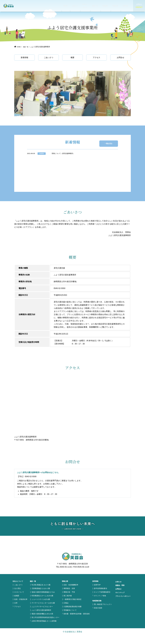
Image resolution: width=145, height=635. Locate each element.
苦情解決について (70, 610)
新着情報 (24, 57)
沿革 (15, 603)
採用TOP (97, 585)
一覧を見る (111, 142)
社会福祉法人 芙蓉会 (13, 6)
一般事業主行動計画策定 (72, 599)
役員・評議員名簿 (20, 599)
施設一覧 (88, 6)
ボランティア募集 (100, 595)
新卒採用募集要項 (100, 588)
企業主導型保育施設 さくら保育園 (44, 621)
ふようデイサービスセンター (42, 606)
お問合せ (120, 57)
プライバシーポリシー (123, 596)
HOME (59, 6)
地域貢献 (97, 6)
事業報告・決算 (69, 588)
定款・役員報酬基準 (71, 585)
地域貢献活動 (97, 600)
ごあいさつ (48, 57)
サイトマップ (120, 592)
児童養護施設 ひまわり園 (41, 588)
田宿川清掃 (98, 608)
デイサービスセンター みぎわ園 (43, 603)
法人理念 (17, 588)
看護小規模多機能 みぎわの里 (42, 614)
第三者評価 (68, 595)
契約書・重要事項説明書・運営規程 (77, 614)
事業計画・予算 (69, 592)
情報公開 (107, 6)
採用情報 (117, 6)
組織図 (16, 595)
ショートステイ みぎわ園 (41, 599)
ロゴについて (19, 592)
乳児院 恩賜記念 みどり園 (41, 585)
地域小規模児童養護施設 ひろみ (43, 592)
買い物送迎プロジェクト (103, 604)
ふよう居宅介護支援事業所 (41, 610)
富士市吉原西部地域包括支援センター (45, 617)
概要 (72, 57)
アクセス (96, 57)
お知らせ (68, 6)
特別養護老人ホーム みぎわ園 (42, 595)
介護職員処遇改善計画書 (72, 606)
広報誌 (66, 603)
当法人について (78, 5)
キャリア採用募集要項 (102, 592)
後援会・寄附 (120, 585)
